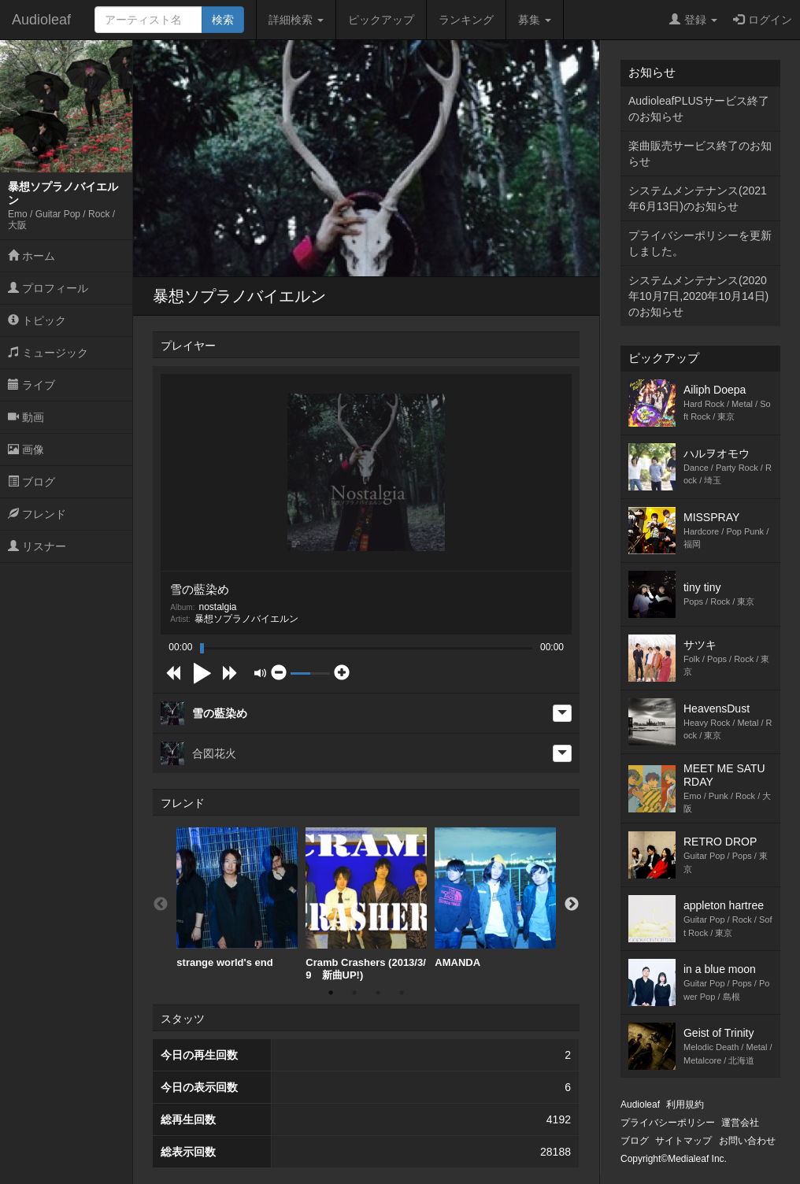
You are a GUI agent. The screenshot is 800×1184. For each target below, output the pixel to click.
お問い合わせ (747, 1140)
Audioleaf (41, 20)
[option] (237, 898)
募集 (534, 19)
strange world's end (237, 897)
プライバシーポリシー (667, 1122)
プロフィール (48, 288)
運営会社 (740, 1122)
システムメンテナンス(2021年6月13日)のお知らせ (697, 198)
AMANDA (495, 897)
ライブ (31, 385)
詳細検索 (296, 19)
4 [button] (401, 993)
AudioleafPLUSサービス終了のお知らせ (698, 108)
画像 (26, 449)
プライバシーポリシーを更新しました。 (700, 243)
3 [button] (378, 993)
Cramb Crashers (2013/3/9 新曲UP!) (366, 904)
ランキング (466, 19)
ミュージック (48, 352)
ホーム (31, 256)
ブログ (31, 481)
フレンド (37, 514)
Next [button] (572, 904)
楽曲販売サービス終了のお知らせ (700, 153)
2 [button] (354, 993)
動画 (26, 417)
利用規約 (685, 1104)
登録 (693, 19)
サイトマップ (683, 1140)
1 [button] (331, 993)
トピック (37, 320)
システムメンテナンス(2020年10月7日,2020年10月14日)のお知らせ (698, 296)
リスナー (37, 546)
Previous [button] (161, 904)
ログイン (762, 19)
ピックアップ (381, 19)
